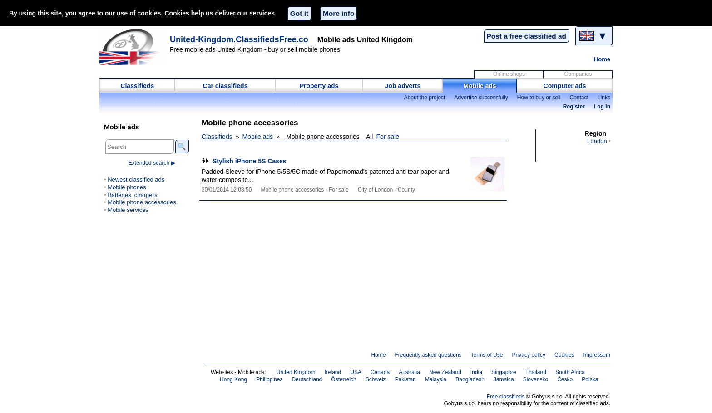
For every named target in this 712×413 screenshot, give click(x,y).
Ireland (332, 372)
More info (338, 13)
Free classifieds (506, 396)
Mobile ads (480, 85)
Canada (380, 372)
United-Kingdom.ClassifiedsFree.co (239, 39)
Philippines (269, 379)
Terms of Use (487, 355)
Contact (578, 97)
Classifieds (137, 85)
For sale (387, 136)
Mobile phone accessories (142, 202)
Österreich (343, 379)
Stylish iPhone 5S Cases (250, 161)
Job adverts (403, 85)
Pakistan (405, 379)
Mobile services (128, 209)
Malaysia (435, 379)
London (597, 141)
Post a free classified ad (526, 36)
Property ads (319, 85)
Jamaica (504, 379)
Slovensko (536, 379)
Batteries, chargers (132, 195)
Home (602, 59)
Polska (590, 379)
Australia (409, 372)
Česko (565, 379)
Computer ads (565, 85)
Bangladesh (470, 379)
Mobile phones (127, 187)
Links (604, 97)
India (476, 372)
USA (355, 372)
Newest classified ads (136, 179)
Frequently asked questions (428, 355)
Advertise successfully (481, 97)
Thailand (535, 372)
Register (574, 106)
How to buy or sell (539, 97)
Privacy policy (528, 355)
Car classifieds (225, 85)
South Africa (570, 372)
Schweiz (376, 379)
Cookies (564, 355)
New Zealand (445, 372)
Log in (602, 106)
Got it (299, 13)
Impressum (597, 355)
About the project (424, 97)
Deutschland (307, 379)
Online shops (509, 74)
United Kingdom (296, 372)
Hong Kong (233, 379)
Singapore (503, 372)
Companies (578, 74)
